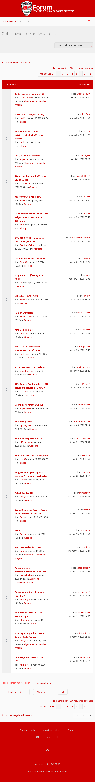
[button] (90, 74)
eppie (23, 550)
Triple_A (24, 159)
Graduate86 (26, 97)
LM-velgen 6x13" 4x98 (26, 295)
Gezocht (33, 187)
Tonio (23, 200)
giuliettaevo (26, 370)
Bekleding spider (24, 421)
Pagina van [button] (47, 73)
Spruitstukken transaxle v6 (30, 367)
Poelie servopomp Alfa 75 (28, 438)
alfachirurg (25, 619)
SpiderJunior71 (27, 425)
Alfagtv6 (24, 333)
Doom (23, 479)
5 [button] (76, 73)
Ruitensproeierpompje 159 (29, 93)
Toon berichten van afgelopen (30, 683)
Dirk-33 (23, 262)
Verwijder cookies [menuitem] (52, 730)
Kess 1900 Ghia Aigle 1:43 (28, 196)
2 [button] (62, 73)
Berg (22, 517)
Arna (17, 530)
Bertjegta (24, 353)
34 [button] (85, 73)
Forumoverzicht (9, 21)
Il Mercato (37, 248)
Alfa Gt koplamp (24, 329)
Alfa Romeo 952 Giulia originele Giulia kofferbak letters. (29, 135)
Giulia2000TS (26, 183)
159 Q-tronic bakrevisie (27, 155)
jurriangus (25, 599)
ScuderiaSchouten (29, 245)
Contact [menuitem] (71, 730)
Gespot (28, 537)
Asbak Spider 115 (24, 492)
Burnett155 (25, 316)
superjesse (25, 408)
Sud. (22, 142)
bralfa (23, 118)
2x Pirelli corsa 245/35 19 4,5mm (31, 455)
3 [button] (67, 73)
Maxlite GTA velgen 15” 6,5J (29, 114)
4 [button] (72, 73)
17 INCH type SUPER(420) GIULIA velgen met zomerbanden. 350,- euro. (31, 217)
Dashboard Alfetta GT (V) (29, 404)
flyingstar (24, 496)
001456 (23, 391)
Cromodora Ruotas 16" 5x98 (30, 258)
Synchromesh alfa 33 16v (28, 547)
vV (21, 282)
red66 (23, 459)
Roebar (23, 534)
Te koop (22, 121)
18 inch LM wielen (24, 312)
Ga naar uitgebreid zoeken (17, 62)
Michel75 (24, 664)
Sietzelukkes (26, 575)
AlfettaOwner (26, 442)
